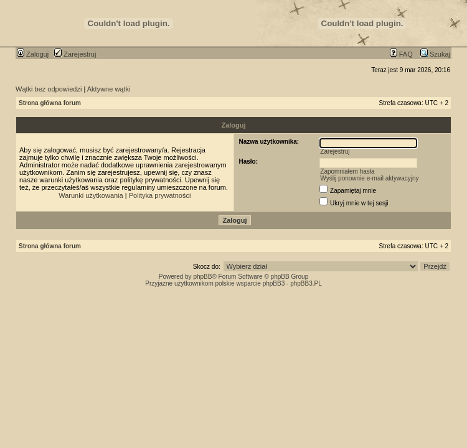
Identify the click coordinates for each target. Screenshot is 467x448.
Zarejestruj (75, 54)
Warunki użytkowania (91, 195)
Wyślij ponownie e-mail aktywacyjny (369, 178)
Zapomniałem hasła (347, 171)
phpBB (202, 276)
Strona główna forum (50, 103)
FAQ (401, 54)
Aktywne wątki (109, 89)
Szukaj (435, 54)
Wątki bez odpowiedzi (49, 89)
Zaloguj (33, 54)
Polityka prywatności (160, 195)
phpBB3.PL (306, 283)
